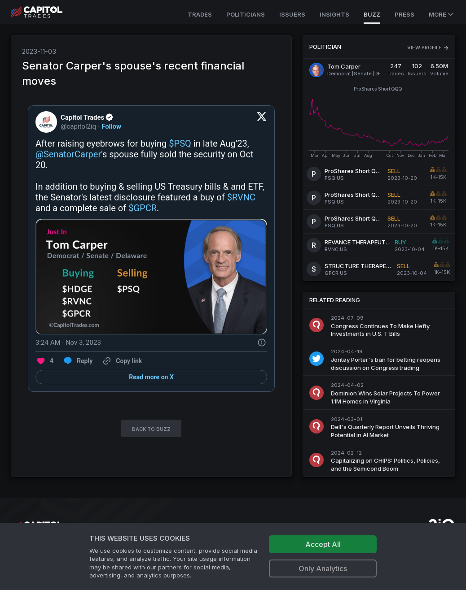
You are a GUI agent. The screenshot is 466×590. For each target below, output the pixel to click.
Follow (111, 126)
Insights (334, 14)
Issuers (292, 14)
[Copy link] (121, 361)
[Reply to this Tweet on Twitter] (77, 361)
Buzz (372, 14)
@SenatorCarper (68, 154)
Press (404, 14)
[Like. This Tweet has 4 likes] (44, 361)
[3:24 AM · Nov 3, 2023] (68, 342)
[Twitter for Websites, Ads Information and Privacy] (262, 342)
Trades (200, 14)
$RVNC (241, 197)
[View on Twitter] (261, 122)
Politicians (245, 14)
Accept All (323, 544)
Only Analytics (323, 568)
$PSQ (180, 143)
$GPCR (142, 208)
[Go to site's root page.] (46, 12)
